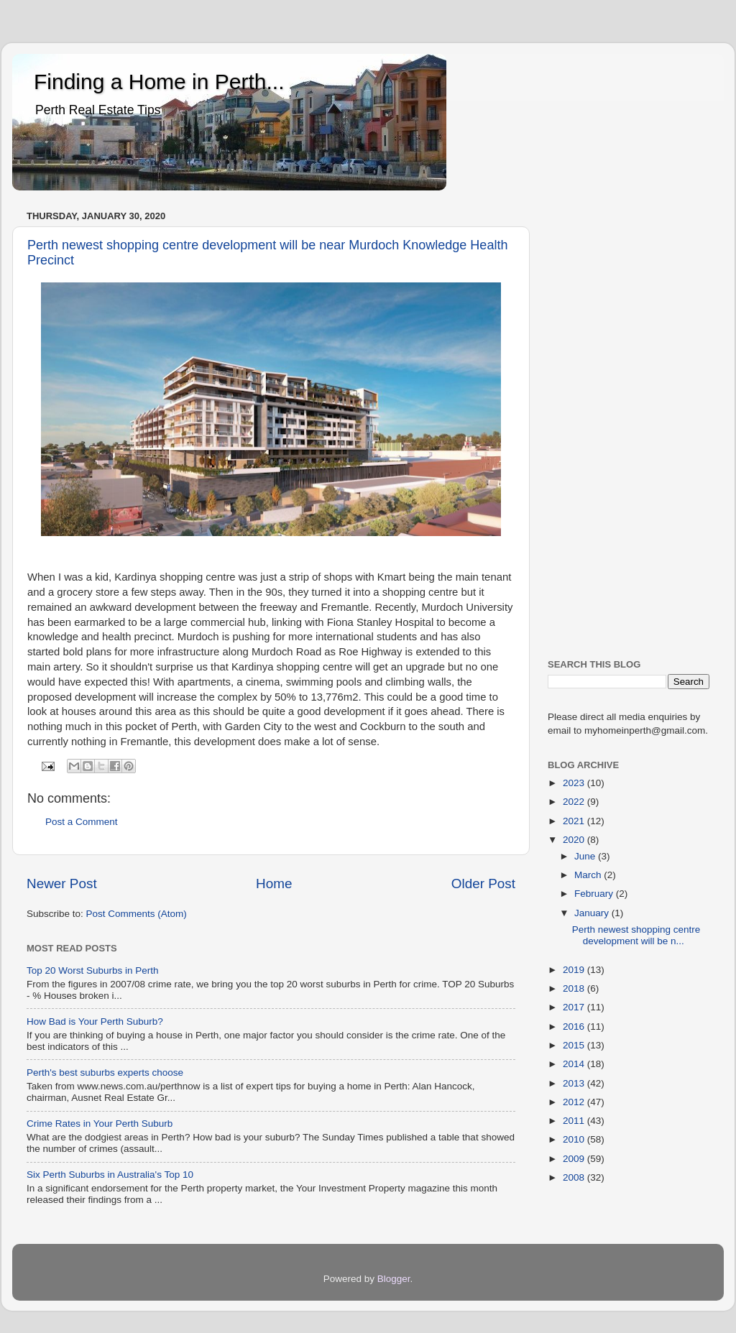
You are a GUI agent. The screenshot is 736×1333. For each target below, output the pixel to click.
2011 (575, 1120)
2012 (575, 1102)
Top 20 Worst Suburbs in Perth (93, 970)
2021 (575, 821)
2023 (575, 783)
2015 (575, 1045)
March (589, 875)
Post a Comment (81, 821)
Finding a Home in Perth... (159, 81)
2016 (575, 1026)
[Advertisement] (628, 421)
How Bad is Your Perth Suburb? (95, 1021)
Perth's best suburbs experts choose (105, 1072)
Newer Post (62, 883)
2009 (575, 1158)
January (593, 913)
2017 (575, 1007)
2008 (575, 1177)
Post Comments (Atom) (136, 913)
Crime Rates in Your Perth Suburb (99, 1123)
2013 (575, 1083)
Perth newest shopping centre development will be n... (636, 935)
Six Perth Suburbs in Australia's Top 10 (110, 1174)
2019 (575, 969)
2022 (575, 801)
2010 (575, 1139)
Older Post (483, 883)
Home (274, 883)
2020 (575, 839)
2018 (575, 988)
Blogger (393, 1278)
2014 (575, 1063)
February (595, 893)
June (586, 856)
